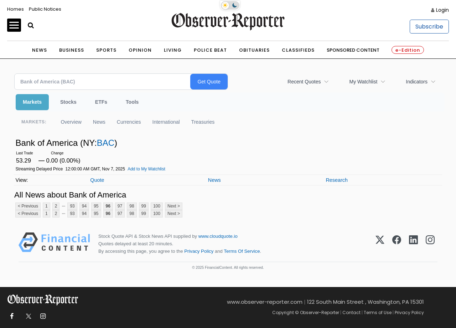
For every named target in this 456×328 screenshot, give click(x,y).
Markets (32, 102)
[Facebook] (396, 243)
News (39, 50)
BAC (105, 143)
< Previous (28, 206)
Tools (132, 102)
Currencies (129, 122)
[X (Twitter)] (380, 243)
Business (71, 50)
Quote (97, 180)
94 (84, 206)
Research (337, 180)
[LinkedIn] (413, 243)
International (166, 122)
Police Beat (210, 50)
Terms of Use (378, 312)
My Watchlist (363, 81)
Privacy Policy (198, 251)
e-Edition (407, 50)
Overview (71, 122)
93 (72, 206)
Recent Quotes (304, 81)
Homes (15, 9)
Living (173, 50)
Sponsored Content (353, 50)
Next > (173, 206)
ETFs (101, 102)
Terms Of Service (242, 251)
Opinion (140, 50)
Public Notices (45, 9)
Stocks (68, 102)
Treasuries (203, 122)
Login (442, 10)
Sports (106, 50)
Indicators (417, 81)
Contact (351, 312)
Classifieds (298, 50)
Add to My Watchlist (146, 168)
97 (120, 206)
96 (108, 206)
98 (131, 206)
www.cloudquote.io (218, 236)
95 (96, 206)
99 (143, 206)
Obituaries (254, 50)
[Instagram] (430, 243)
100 (156, 206)
